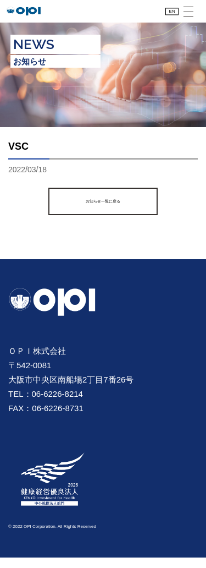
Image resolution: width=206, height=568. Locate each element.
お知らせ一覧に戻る (102, 211)
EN (166, 16)
